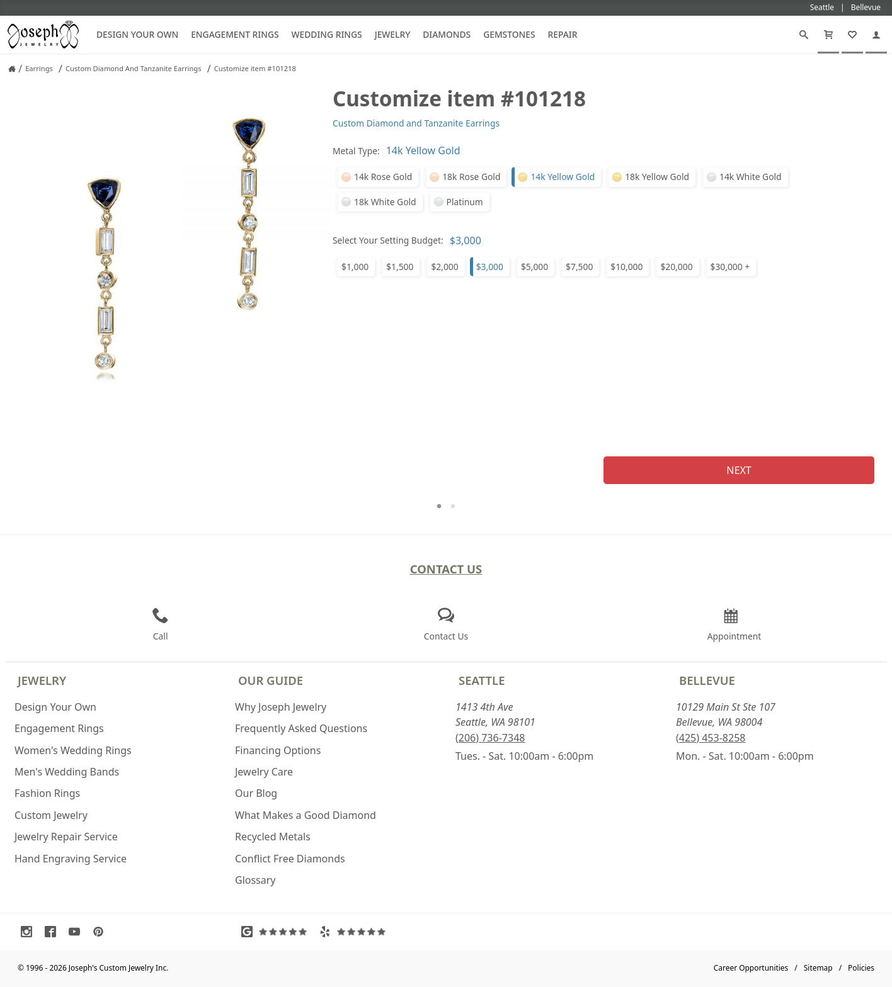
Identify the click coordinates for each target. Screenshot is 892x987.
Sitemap (818, 967)
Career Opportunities (751, 967)
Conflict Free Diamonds (290, 859)
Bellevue (707, 680)
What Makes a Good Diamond (305, 815)
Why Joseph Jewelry (280, 707)
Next (738, 470)
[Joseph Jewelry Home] (12, 68)
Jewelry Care (264, 772)
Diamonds (447, 34)
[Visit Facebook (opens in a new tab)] (53, 931)
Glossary (255, 880)
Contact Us (446, 569)
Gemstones (509, 34)
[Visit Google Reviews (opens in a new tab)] (277, 931)
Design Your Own (137, 34)
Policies (861, 967)
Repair (563, 34)
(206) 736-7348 (490, 738)
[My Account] (876, 35)
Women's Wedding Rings (73, 750)
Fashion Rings (47, 793)
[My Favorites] (852, 35)
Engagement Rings (234, 34)
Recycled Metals (273, 836)
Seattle (482, 680)
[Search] (804, 35)
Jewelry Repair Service (66, 836)
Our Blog (256, 793)
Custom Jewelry (51, 815)
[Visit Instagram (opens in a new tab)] (29, 931)
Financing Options (278, 750)
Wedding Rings (327, 34)
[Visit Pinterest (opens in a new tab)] (101, 931)
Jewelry (393, 34)
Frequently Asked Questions (301, 728)
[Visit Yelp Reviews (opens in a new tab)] (355, 931)
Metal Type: (356, 151)
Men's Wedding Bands (66, 772)
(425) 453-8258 (710, 738)
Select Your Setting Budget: (388, 240)
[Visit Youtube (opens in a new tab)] (77, 931)
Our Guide (270, 680)
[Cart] (828, 35)
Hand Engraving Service (70, 859)
